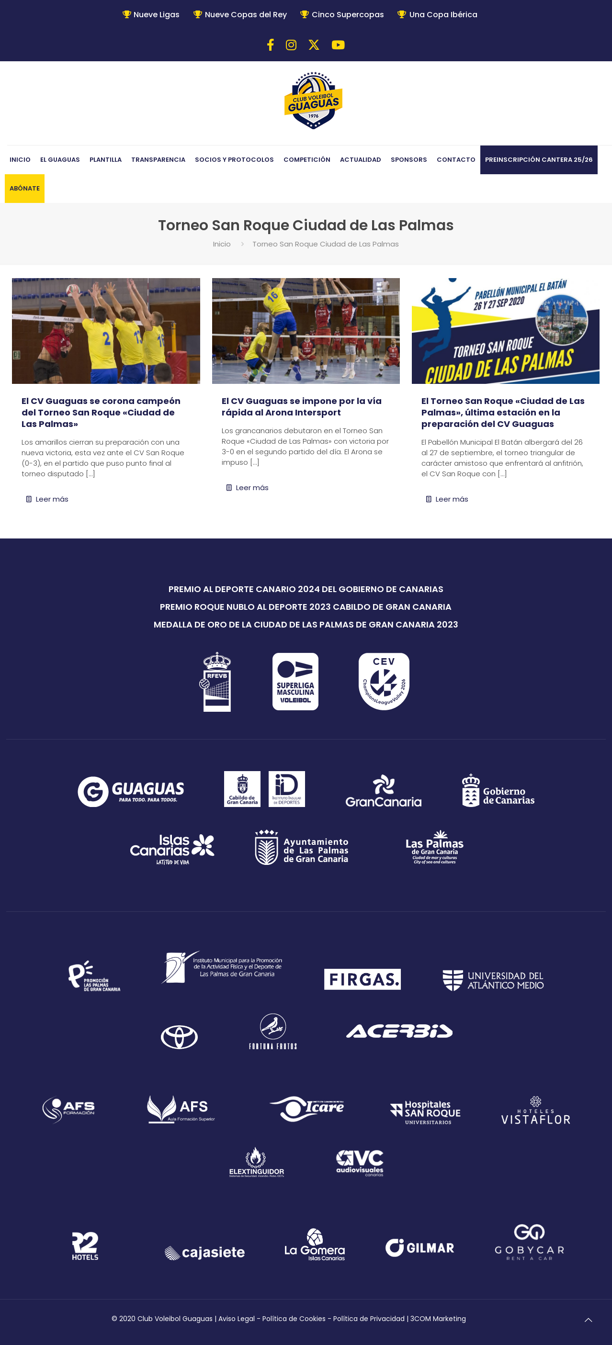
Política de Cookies (294, 1318)
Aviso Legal (236, 1318)
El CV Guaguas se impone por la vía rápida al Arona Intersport (302, 406)
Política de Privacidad (369, 1318)
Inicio (222, 244)
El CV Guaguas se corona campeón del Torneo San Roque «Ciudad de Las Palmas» (101, 412)
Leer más (52, 499)
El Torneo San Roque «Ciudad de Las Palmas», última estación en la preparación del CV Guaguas (503, 412)
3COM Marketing (438, 1318)
